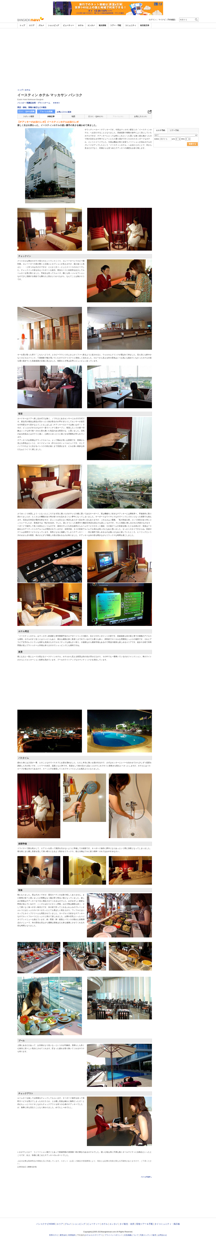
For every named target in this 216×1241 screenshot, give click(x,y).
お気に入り (140, 116)
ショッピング (53, 25)
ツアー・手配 (115, 25)
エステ (93, 1235)
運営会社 (63, 1235)
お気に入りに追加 (64, 112)
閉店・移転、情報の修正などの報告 (31, 107)
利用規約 (72, 1235)
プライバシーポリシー (113, 1235)
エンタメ (91, 25)
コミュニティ (130, 25)
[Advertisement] (108, 36)
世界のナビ (53, 1235)
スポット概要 (28, 116)
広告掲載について (131, 1235)
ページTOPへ (146, 1177)
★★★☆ (56, 103)
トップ (22, 25)
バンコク (21, 103)
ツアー (99, 1235)
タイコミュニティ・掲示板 (167, 1224)
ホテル (80, 25)
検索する (192, 144)
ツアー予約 (174, 130)
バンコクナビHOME (45, 1224)
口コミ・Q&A (95, 116)
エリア (31, 25)
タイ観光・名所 (127, 1224)
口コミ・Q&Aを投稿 (26, 111)
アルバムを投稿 (46, 111)
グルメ (41, 25)
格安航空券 (144, 25)
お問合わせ (162, 1235)
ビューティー (68, 25)
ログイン (152, 20)
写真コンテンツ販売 (148, 1235)
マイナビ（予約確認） (167, 20)
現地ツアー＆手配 (144, 1224)
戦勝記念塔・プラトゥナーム (38, 103)
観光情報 (102, 25)
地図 (73, 116)
